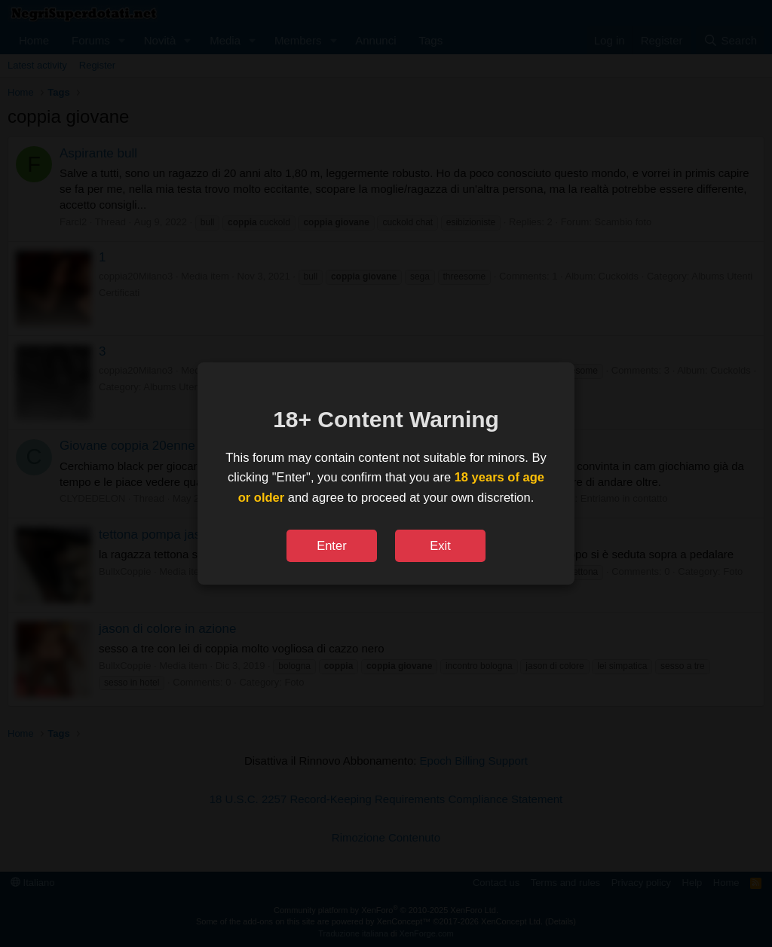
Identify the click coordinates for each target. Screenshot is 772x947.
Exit (440, 545)
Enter (331, 545)
